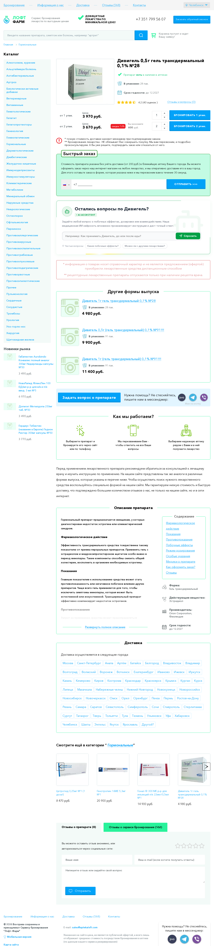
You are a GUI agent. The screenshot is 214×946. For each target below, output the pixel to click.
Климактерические (19, 183)
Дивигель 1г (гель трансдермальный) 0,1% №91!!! (121, 359)
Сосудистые (14, 307)
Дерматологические (20, 150)
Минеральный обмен (20, 196)
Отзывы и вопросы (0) (181, 101)
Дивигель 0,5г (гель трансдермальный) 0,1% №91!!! (123, 330)
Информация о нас (50, 5)
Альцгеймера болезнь (21, 69)
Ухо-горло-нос (15, 326)
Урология (12, 320)
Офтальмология (17, 222)
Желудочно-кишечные (21, 163)
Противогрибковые (19, 255)
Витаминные (14, 105)
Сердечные (14, 300)
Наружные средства (19, 202)
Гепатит (11, 118)
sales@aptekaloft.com (84, 927)
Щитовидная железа (20, 339)
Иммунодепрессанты (20, 170)
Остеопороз (14, 215)
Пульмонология (16, 294)
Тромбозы (13, 313)
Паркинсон (13, 228)
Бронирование (14, 5)
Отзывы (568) (111, 5)
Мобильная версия (19, 936)
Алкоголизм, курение (20, 62)
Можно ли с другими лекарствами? (145, 245)
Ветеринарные (16, 98)
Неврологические (18, 209)
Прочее (11, 287)
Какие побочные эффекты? (103, 245)
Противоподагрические (22, 268)
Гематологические (18, 111)
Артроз (11, 82)
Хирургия (12, 333)
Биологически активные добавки (22, 90)
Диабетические (16, 157)
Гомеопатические (17, 137)
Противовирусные (18, 241)
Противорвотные (18, 274)
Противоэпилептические (23, 281)
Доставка (82, 5)
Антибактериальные (20, 75)
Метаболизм (14, 189)
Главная (8, 44)
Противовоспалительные (23, 248)
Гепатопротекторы (19, 124)
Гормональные (27, 44)
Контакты (139, 5)
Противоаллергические (22, 235)
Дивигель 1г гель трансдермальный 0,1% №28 (119, 301)
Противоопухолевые (20, 261)
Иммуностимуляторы (20, 176)
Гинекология (14, 131)
